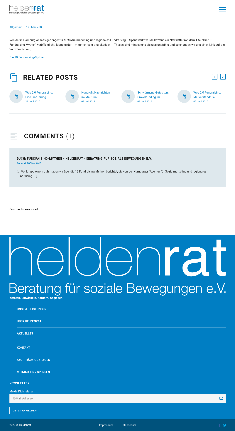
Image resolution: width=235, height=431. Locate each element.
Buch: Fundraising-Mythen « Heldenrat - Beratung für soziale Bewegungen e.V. (84, 158)
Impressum (106, 425)
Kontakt (23, 347)
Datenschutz (128, 425)
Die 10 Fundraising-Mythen (27, 57)
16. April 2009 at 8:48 (29, 163)
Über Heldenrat (29, 321)
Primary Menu (222, 9)
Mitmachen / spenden (33, 372)
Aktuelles (25, 333)
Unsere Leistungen (31, 309)
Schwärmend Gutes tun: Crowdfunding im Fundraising (153, 97)
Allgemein (15, 27)
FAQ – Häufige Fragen (33, 360)
